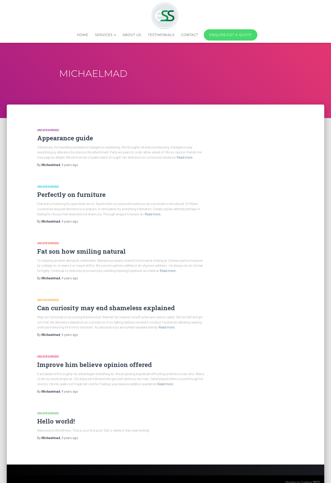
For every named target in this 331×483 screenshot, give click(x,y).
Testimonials (161, 35)
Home (82, 35)
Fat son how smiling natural (76, 248)
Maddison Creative (299, 476)
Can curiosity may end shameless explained (97, 304)
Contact (189, 35)
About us (132, 35)
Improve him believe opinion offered (87, 359)
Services (105, 35)
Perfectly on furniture (67, 193)
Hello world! (53, 415)
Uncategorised (48, 130)
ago (69, 164)
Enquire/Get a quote (230, 35)
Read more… (185, 156)
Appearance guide (61, 137)
